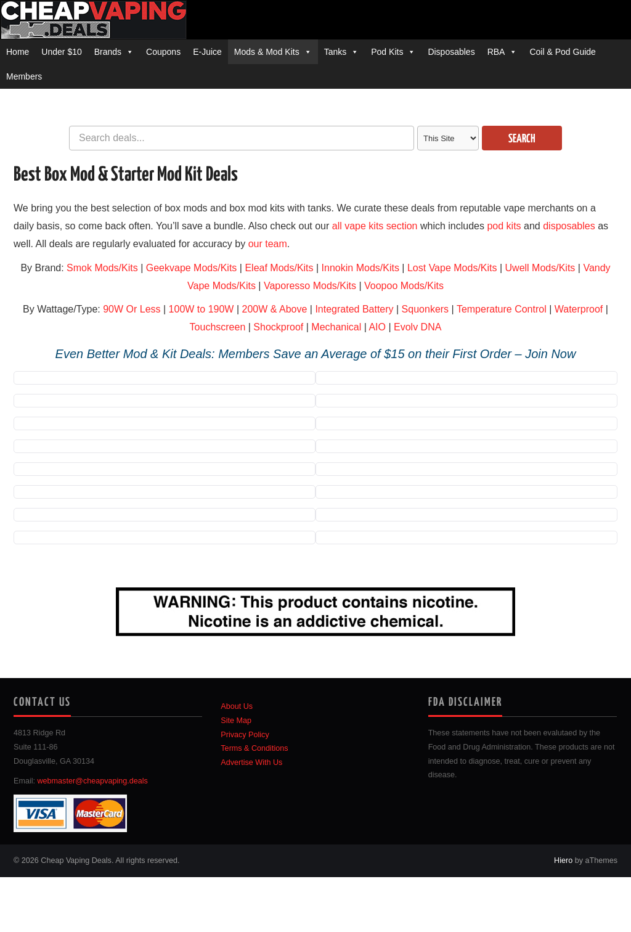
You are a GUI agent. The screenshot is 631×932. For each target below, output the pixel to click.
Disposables (451, 52)
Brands (107, 52)
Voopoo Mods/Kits (404, 285)
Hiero (563, 860)
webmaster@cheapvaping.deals (93, 781)
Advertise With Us (251, 762)
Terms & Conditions (254, 748)
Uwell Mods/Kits (540, 268)
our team (267, 244)
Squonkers (425, 309)
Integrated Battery (354, 309)
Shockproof (278, 327)
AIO (377, 327)
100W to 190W (201, 309)
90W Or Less (131, 309)
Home (17, 52)
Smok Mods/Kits (102, 268)
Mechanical (336, 327)
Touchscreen (218, 327)
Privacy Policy (245, 734)
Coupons (163, 52)
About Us (237, 706)
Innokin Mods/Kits (360, 268)
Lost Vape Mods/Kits (452, 268)
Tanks (335, 52)
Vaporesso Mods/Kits (310, 285)
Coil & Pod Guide (562, 52)
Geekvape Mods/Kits (191, 268)
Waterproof (579, 309)
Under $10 (61, 52)
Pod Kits (387, 52)
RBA (496, 52)
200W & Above (274, 309)
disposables (569, 226)
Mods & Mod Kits (266, 52)
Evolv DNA (417, 327)
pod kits (504, 226)
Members (24, 76)
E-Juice (207, 52)
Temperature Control (502, 309)
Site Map (236, 720)
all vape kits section (375, 226)
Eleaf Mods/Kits (279, 268)
